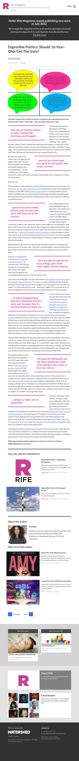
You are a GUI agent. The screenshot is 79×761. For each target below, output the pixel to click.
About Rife (47, 673)
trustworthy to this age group (25, 381)
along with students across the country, (34, 232)
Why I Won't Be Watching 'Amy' (53, 553)
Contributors (48, 695)
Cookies (16, 736)
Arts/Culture (49, 649)
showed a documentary (39, 191)
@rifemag (27, 444)
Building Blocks (48, 646)
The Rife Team (39, 35)
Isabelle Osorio (13, 659)
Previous (14, 614)
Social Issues (14, 58)
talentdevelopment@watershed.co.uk (54, 733)
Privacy (10, 736)
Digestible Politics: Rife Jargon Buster (53, 489)
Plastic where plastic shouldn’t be (22, 654)
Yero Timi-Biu (63, 472)
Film (42, 563)
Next (28, 614)
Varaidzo (56, 563)
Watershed (19, 732)
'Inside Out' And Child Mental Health (55, 581)
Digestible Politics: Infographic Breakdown (53, 461)
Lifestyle (11, 657)
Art (43, 649)
